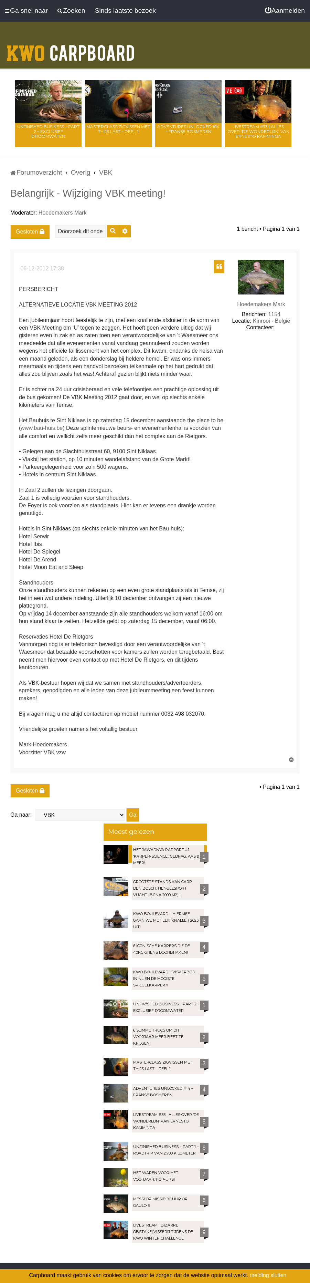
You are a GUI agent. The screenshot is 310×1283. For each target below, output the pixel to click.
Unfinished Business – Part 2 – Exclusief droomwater (48, 131)
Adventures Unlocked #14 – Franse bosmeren (188, 129)
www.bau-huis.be (42, 428)
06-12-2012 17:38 (41, 268)
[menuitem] (285, 10)
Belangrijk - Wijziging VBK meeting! (87, 193)
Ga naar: (21, 815)
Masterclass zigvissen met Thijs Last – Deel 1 (118, 129)
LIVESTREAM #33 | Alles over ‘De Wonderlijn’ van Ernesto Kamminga (258, 131)
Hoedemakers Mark (63, 213)
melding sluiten (268, 1275)
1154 (274, 314)
